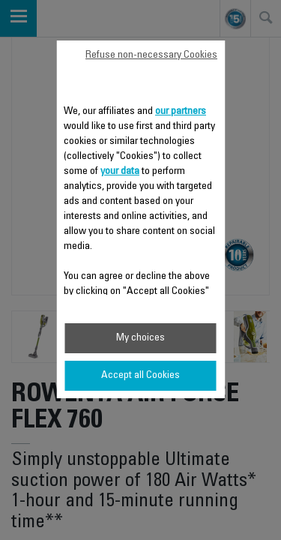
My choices (140, 338)
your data (119, 171)
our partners (180, 111)
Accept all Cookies (140, 375)
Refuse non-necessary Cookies (151, 55)
